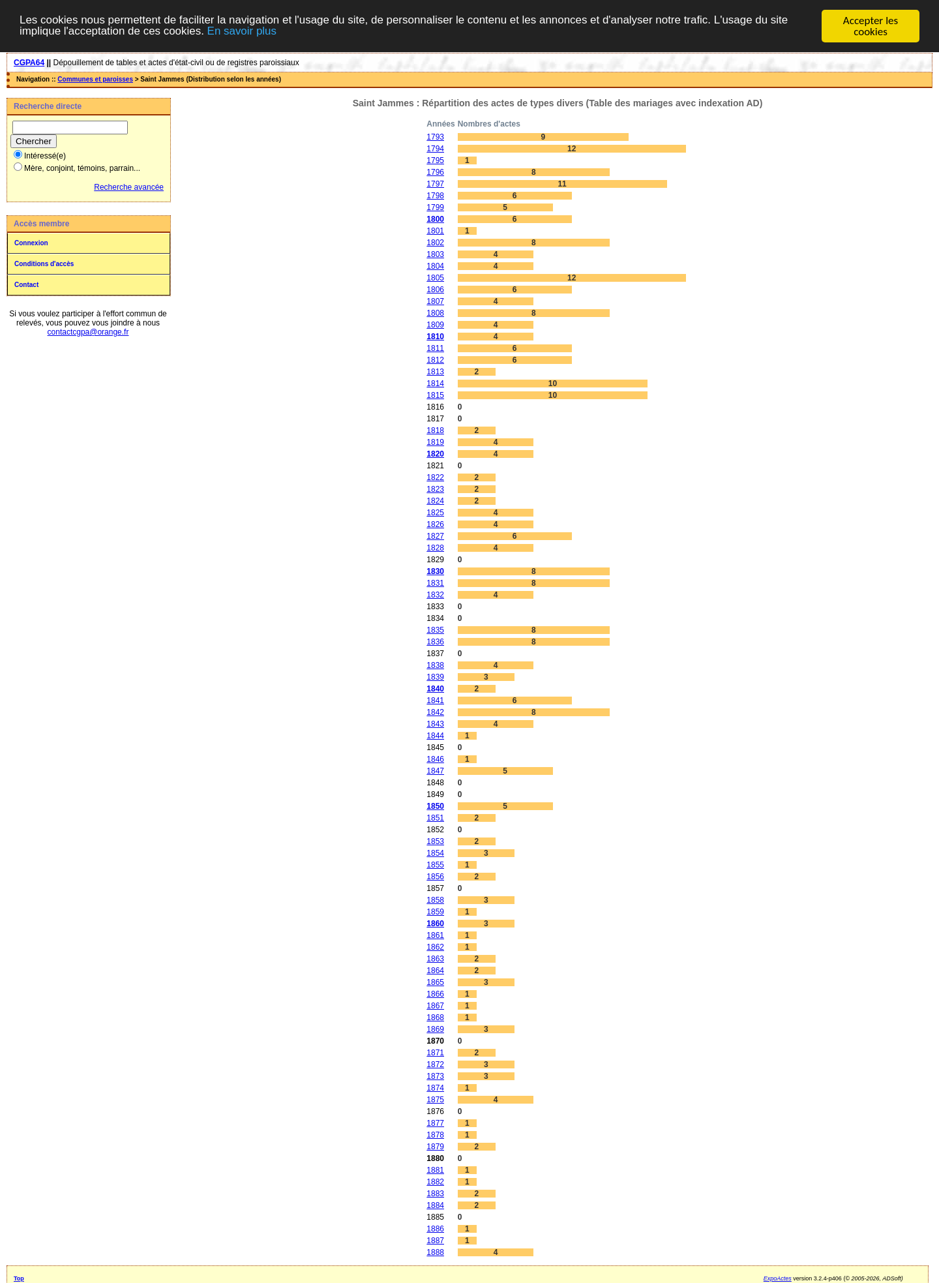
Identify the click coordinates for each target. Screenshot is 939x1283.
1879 (435, 1146)
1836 (435, 641)
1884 (435, 1204)
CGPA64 (29, 62)
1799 (435, 206)
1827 (435, 535)
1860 (435, 923)
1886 (435, 1228)
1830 (435, 570)
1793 (435, 136)
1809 (435, 324)
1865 (435, 981)
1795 (435, 159)
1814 (435, 382)
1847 (435, 770)
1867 (435, 1005)
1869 (435, 1028)
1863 (435, 958)
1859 (435, 911)
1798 (435, 195)
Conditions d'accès (44, 263)
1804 (435, 265)
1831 (435, 582)
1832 (435, 594)
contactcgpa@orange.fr (88, 331)
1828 (435, 547)
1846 (435, 758)
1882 (435, 1181)
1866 (435, 993)
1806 (435, 289)
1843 (435, 723)
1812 (435, 359)
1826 (435, 523)
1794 (435, 148)
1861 (435, 934)
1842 (435, 711)
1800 (435, 218)
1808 (435, 312)
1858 (435, 899)
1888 (435, 1251)
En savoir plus (243, 31)
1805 (435, 277)
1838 (435, 664)
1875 (435, 1099)
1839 (435, 676)
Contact (26, 284)
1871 (435, 1052)
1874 (435, 1087)
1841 (435, 699)
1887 (435, 1240)
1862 (435, 946)
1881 (435, 1169)
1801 (435, 230)
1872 (435, 1063)
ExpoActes (778, 1278)
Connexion (31, 242)
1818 (435, 429)
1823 (435, 488)
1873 (435, 1075)
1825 (435, 512)
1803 (435, 253)
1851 (435, 817)
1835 (435, 629)
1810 (435, 335)
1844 (435, 735)
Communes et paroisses (95, 78)
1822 (435, 476)
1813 (435, 371)
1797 (435, 183)
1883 (435, 1193)
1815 (435, 394)
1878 (435, 1134)
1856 (435, 876)
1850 (435, 805)
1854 (435, 852)
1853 (435, 840)
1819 (435, 441)
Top (19, 1278)
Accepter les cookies (870, 25)
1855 (435, 864)
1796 (435, 171)
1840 (435, 688)
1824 (435, 500)
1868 (435, 1016)
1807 (435, 300)
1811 (435, 347)
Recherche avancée (129, 186)
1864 (435, 969)
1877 (435, 1122)
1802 (435, 242)
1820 (435, 453)
